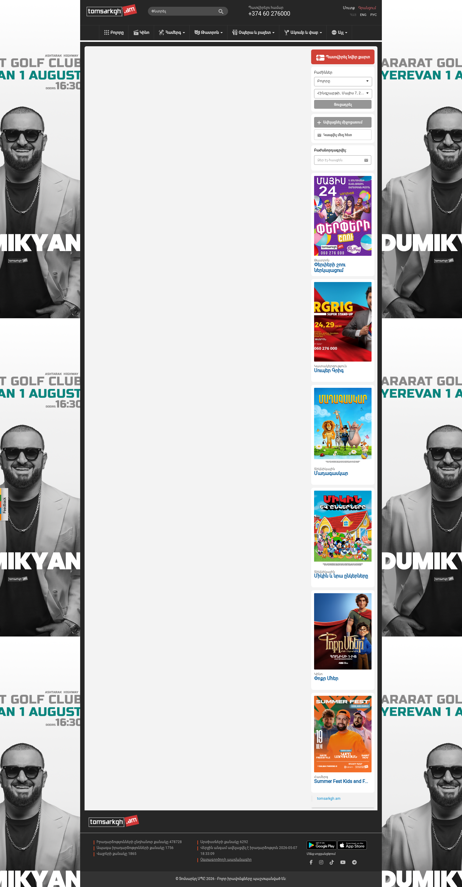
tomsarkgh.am (329, 799)
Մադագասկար (331, 473)
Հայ (353, 15)
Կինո (144, 32)
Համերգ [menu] (175, 32)
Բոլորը (117, 32)
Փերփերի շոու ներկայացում (329, 267)
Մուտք (349, 8)
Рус (373, 15)
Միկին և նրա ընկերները (341, 576)
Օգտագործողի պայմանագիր (226, 860)
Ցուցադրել (343, 105)
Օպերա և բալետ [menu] (257, 32)
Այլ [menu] (342, 32)
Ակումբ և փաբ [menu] (306, 32)
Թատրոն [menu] (212, 32)
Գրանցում (367, 8)
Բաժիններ (323, 72)
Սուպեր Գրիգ (329, 370)
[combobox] (343, 81)
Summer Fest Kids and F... (341, 781)
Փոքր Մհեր (326, 678)
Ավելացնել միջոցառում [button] (339, 122)
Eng (363, 15)
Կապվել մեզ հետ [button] (334, 135)
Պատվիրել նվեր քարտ (343, 57)
